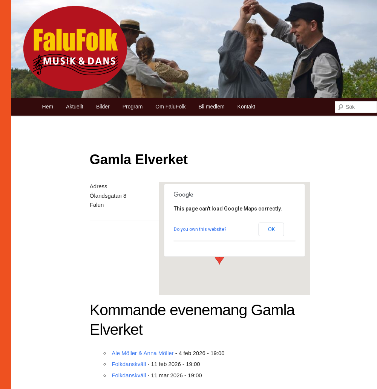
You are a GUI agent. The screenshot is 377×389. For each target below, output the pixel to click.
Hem (48, 107)
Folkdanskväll (129, 364)
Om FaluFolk (170, 107)
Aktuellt (74, 107)
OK (271, 229)
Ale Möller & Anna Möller (142, 353)
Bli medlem (211, 107)
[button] (219, 257)
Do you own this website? (200, 229)
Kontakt (246, 107)
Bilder (103, 107)
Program (133, 107)
